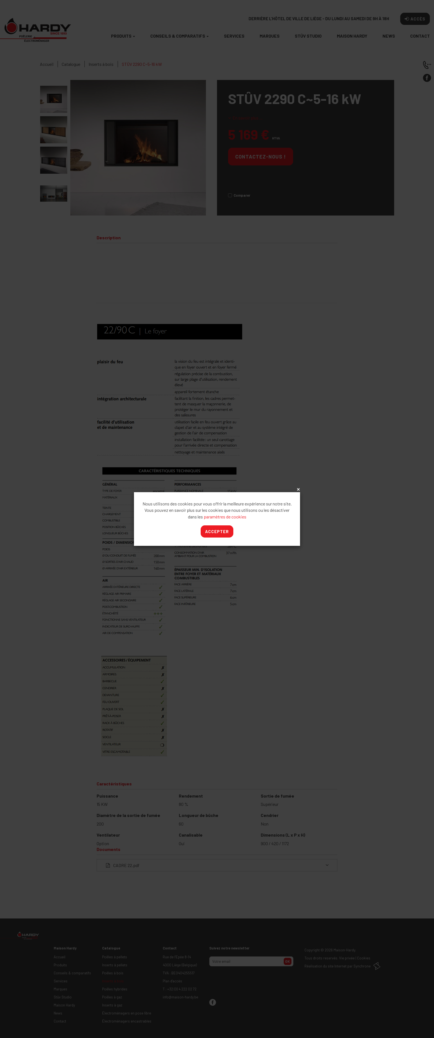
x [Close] (298, 489)
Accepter (217, 531)
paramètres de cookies (225, 516)
